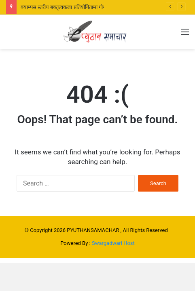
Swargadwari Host (113, 243)
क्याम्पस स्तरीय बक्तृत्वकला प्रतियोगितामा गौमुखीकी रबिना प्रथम (80, 7)
